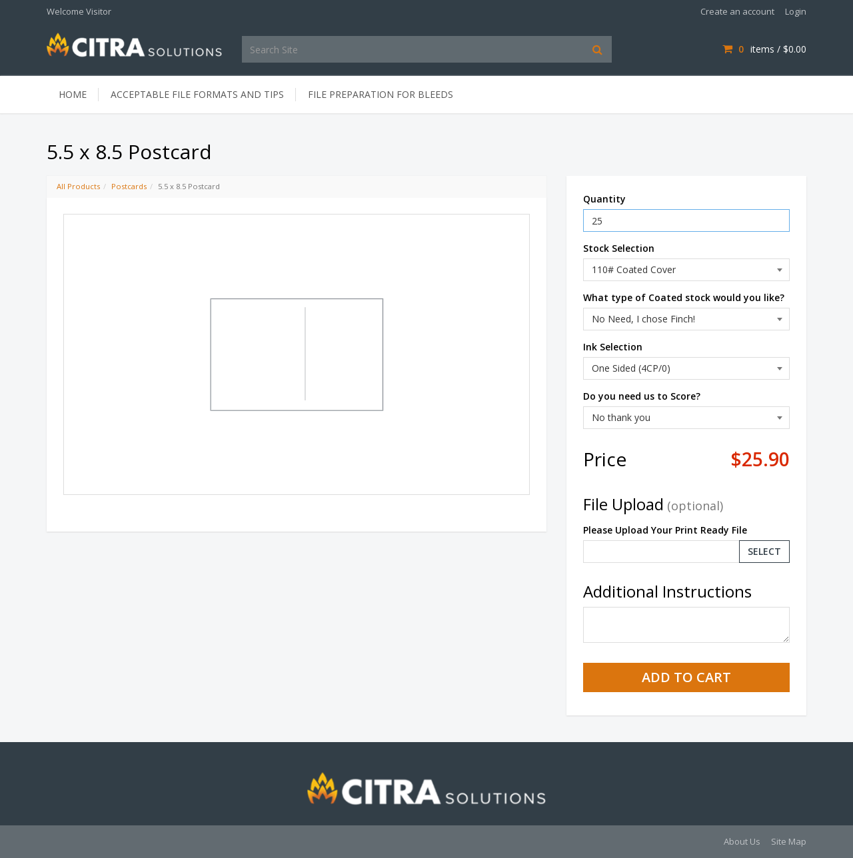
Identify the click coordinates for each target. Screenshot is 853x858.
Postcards (129, 186)
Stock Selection (618, 248)
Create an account (737, 11)
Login (795, 11)
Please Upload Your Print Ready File (665, 530)
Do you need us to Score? (641, 396)
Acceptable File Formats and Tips (197, 94)
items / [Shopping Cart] (764, 49)
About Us (742, 841)
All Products (78, 186)
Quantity (604, 199)
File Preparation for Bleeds (380, 94)
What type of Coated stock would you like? (683, 297)
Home (73, 94)
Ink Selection (612, 346)
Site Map (788, 841)
